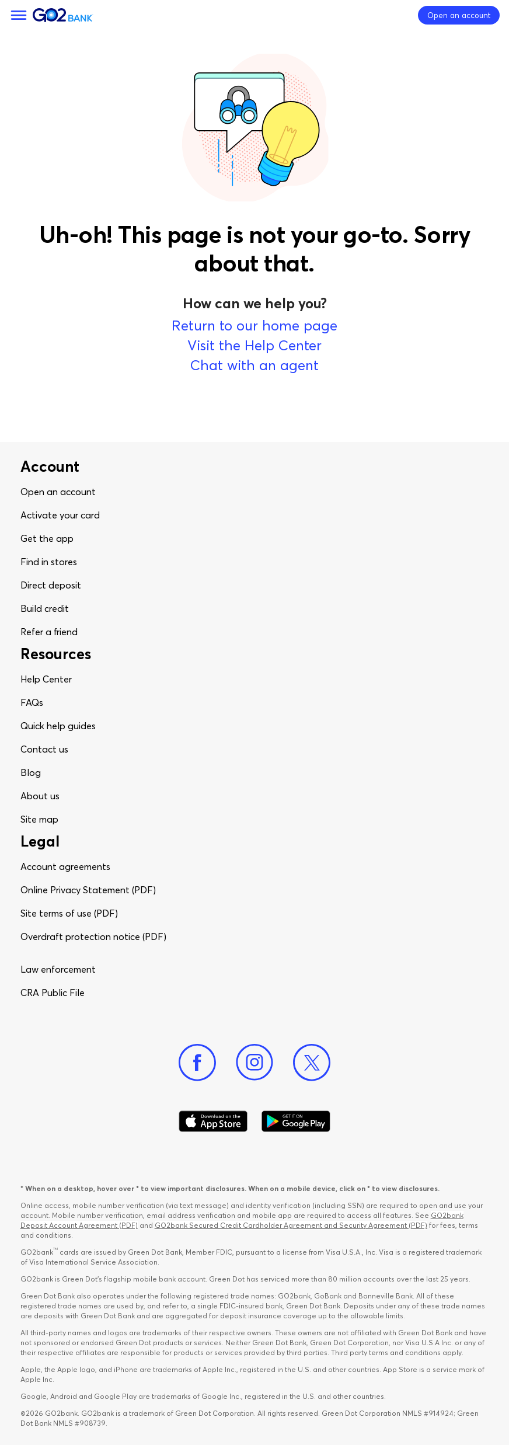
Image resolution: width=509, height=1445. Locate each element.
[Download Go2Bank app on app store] (213, 1121)
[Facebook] (197, 1062)
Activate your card (60, 515)
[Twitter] (311, 1062)
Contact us (44, 749)
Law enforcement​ (58, 969)
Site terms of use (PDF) (69, 913)
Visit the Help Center (254, 345)
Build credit (44, 608)
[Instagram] (254, 1062)
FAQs (31, 702)
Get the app (47, 538)
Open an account (58, 491)
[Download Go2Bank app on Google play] (296, 1121)
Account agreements (65, 866)
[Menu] (18, 15)
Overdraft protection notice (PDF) (93, 936)
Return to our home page (254, 325)
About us (40, 796)
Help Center (46, 679)
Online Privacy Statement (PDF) (88, 890)
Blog (30, 772)
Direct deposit (50, 585)
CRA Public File (52, 992)
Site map (39, 819)
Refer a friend (49, 632)
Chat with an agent (254, 365)
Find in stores (48, 561)
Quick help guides (58, 726)
